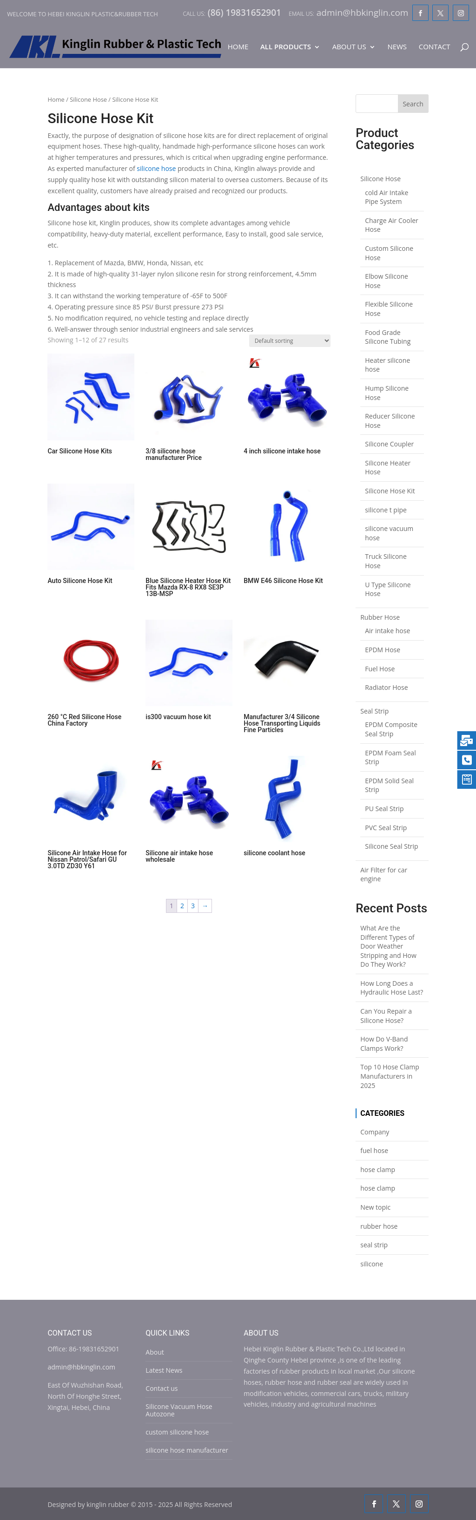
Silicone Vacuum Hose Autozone (178, 1410)
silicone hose (156, 168)
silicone (371, 1263)
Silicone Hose (88, 99)
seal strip (374, 1244)
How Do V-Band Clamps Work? (384, 1044)
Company (374, 1131)
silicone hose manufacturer (186, 1450)
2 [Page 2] (182, 905)
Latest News (163, 1370)
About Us (349, 47)
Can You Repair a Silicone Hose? (386, 1016)
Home (238, 47)
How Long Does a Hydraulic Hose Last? (391, 988)
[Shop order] (290, 340)
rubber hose (378, 1226)
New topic (375, 1207)
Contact (434, 47)
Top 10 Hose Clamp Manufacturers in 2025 (389, 1075)
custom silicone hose (177, 1432)
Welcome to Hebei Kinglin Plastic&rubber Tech (82, 14)
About (154, 1352)
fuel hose (374, 1150)
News (397, 47)
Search (413, 103)
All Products (285, 47)
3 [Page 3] (193, 905)
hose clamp (377, 1169)
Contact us (161, 1388)
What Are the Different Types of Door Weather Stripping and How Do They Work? (388, 946)
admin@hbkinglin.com (81, 1367)
